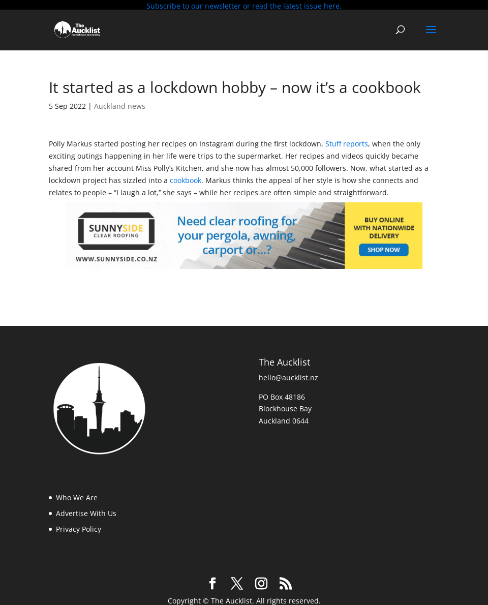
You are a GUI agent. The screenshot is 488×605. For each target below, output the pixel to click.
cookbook (185, 177)
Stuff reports (346, 140)
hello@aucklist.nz (288, 374)
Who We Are (77, 494)
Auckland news (119, 102)
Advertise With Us (86, 510)
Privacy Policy (78, 525)
